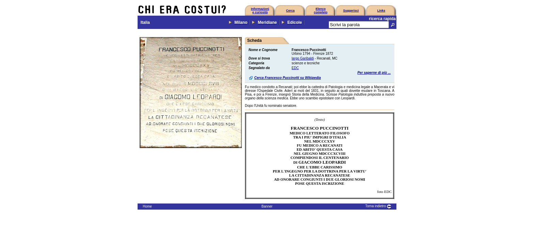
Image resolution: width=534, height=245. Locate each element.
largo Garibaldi (303, 58)
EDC (295, 68)
